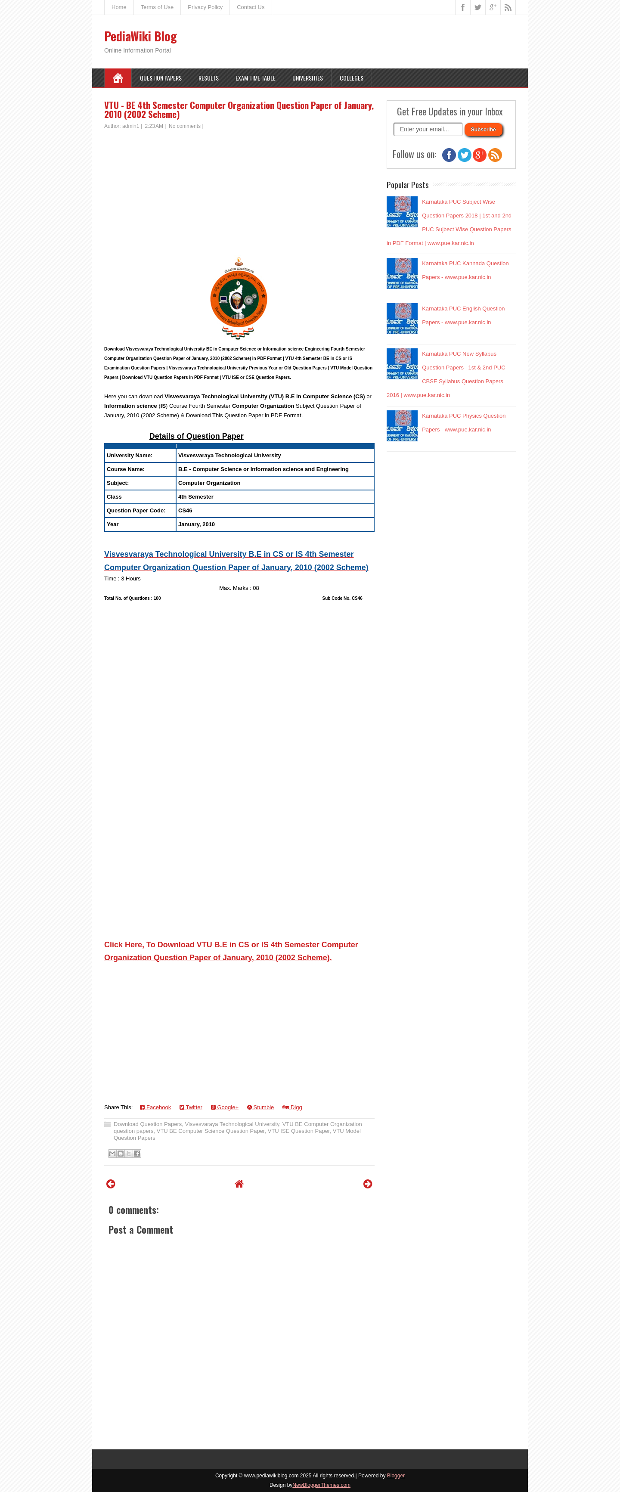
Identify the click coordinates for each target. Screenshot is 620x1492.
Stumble (260, 1107)
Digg (292, 1107)
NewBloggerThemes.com (321, 1485)
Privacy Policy (205, 7)
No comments (185, 126)
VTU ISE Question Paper (299, 1131)
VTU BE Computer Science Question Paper (211, 1131)
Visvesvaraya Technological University (232, 1124)
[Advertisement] (239, 194)
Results (208, 77)
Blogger (396, 1476)
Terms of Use (157, 7)
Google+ (225, 1107)
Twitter (191, 1107)
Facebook (155, 1107)
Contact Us (250, 7)
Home (119, 7)
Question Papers (161, 77)
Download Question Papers (148, 1124)
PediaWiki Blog (140, 36)
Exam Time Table (256, 77)
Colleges (351, 77)
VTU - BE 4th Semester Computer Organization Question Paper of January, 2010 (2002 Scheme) (239, 109)
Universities (307, 77)
